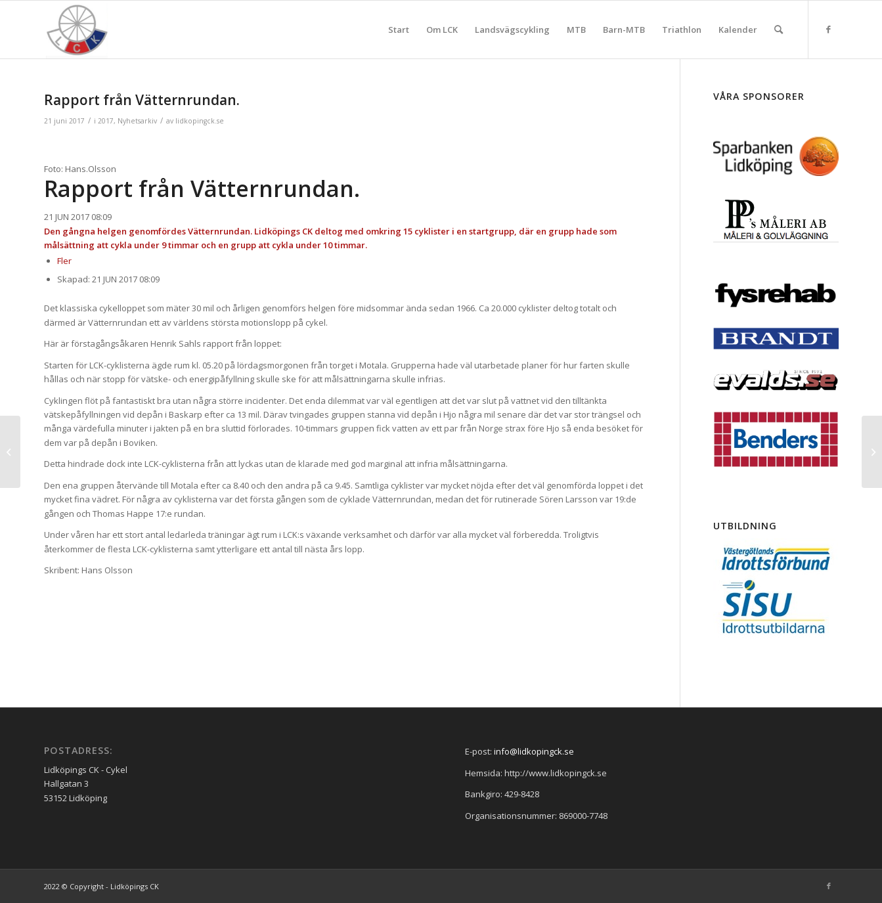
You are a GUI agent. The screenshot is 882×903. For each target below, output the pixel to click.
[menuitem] (399, 29)
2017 (106, 120)
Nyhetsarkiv (137, 120)
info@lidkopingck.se (534, 751)
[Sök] (778, 29)
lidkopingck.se (199, 120)
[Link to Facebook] (829, 29)
